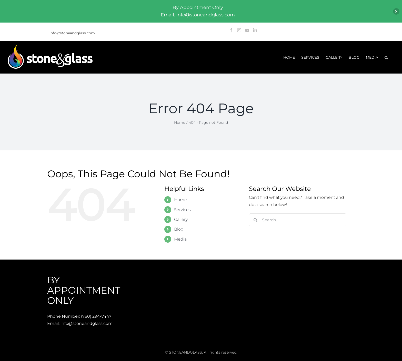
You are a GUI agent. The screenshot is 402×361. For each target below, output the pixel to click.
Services (182, 209)
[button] (386, 57)
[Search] (255, 219)
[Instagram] (239, 30)
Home (180, 199)
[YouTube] (247, 30)
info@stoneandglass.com (72, 33)
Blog (179, 229)
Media (180, 239)
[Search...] (297, 219)
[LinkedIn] (255, 30)
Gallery (181, 219)
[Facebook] (231, 30)
